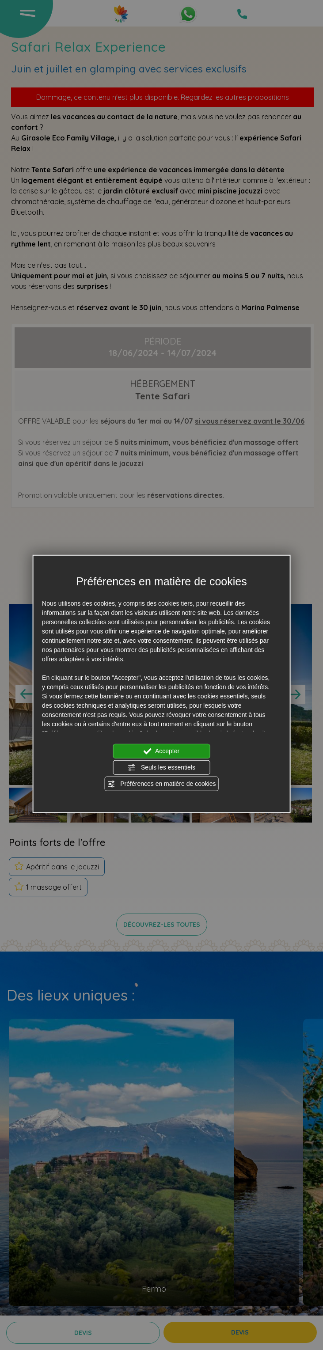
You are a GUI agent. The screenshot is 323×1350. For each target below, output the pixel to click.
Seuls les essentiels (161, 767)
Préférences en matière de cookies (161, 784)
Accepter (161, 751)
